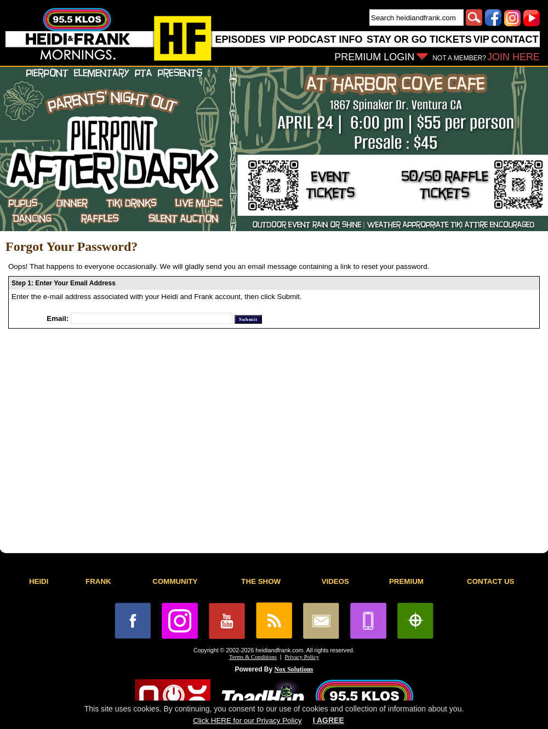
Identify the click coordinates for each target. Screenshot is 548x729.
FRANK (98, 581)
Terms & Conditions (253, 657)
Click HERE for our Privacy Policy (247, 720)
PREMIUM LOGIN (374, 57)
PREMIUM (406, 581)
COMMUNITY (174, 581)
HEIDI (39, 581)
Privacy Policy (302, 657)
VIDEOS (335, 581)
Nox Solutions (294, 669)
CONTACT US (490, 581)
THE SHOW (261, 581)
